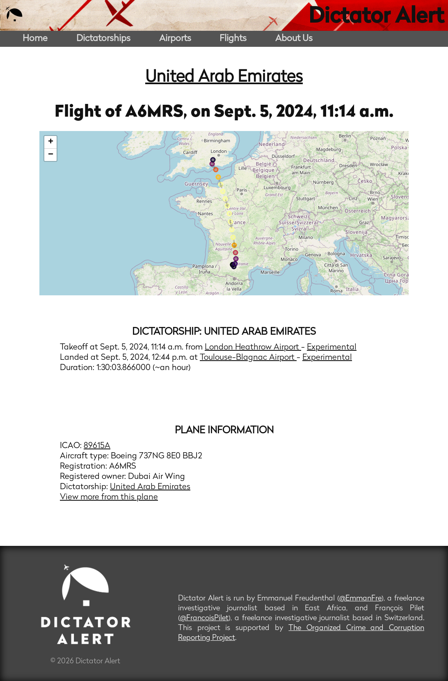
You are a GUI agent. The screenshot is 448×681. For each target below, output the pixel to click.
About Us (294, 39)
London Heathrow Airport (253, 347)
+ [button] (50, 142)
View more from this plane (109, 497)
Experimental (332, 347)
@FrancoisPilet (204, 618)
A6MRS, (158, 112)
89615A (97, 446)
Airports (175, 39)
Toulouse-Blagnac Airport (248, 358)
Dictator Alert (376, 17)
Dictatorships (103, 39)
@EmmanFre (360, 599)
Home (35, 39)
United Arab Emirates (224, 77)
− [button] (50, 155)
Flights (233, 39)
